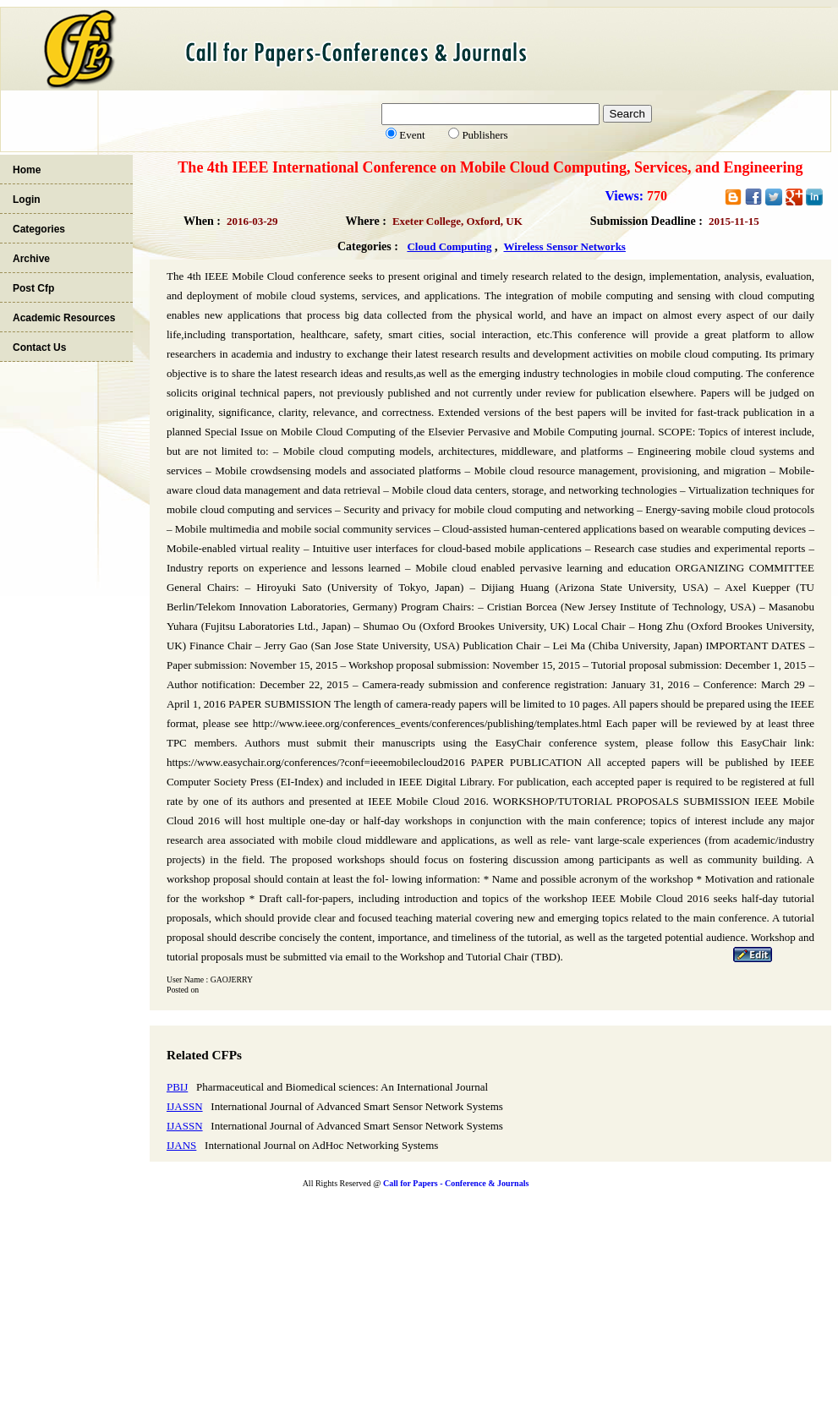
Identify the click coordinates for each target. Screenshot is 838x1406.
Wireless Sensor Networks (564, 246)
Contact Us (39, 347)
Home (27, 170)
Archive (31, 259)
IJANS (181, 1145)
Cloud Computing (449, 246)
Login (27, 199)
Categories (39, 229)
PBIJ (177, 1086)
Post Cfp (33, 288)
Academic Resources (64, 318)
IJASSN (185, 1106)
